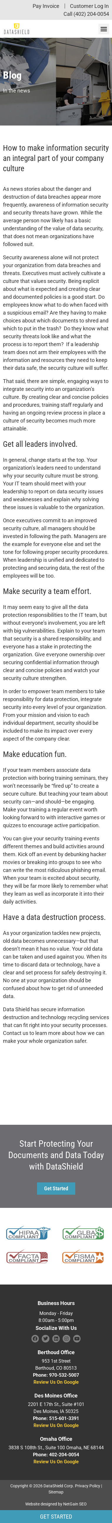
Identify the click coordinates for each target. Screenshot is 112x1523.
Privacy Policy (87, 1485)
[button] (103, 29)
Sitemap (56, 1492)
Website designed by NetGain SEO (56, 1504)
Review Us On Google (56, 1382)
